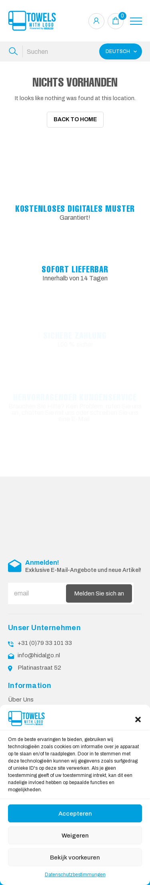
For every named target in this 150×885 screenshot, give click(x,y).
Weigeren (75, 835)
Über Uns (21, 699)
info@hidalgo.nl (39, 655)
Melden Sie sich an (99, 593)
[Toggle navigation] (136, 21)
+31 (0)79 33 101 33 (45, 643)
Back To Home (75, 119)
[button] (138, 719)
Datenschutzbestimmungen (75, 874)
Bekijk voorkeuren (75, 857)
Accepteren (75, 813)
